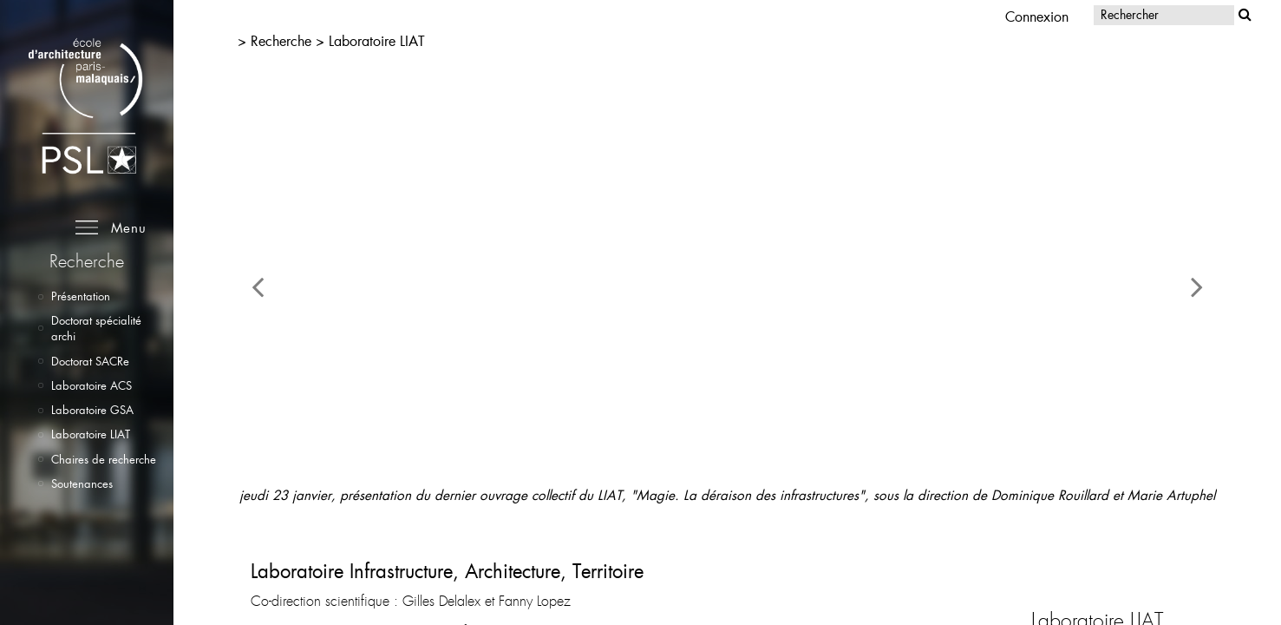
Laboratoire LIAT (90, 434)
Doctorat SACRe (90, 361)
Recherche (283, 40)
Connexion (1037, 16)
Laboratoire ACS (91, 385)
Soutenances (82, 483)
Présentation (80, 296)
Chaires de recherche (103, 459)
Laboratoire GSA (92, 410)
